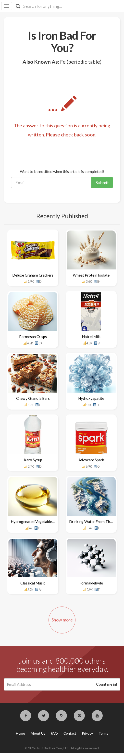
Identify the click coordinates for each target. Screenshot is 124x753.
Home (20, 733)
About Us (38, 733)
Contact (69, 733)
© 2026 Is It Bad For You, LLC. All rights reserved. (62, 748)
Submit (102, 182)
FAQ (54, 733)
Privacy (87, 733)
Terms (103, 733)
